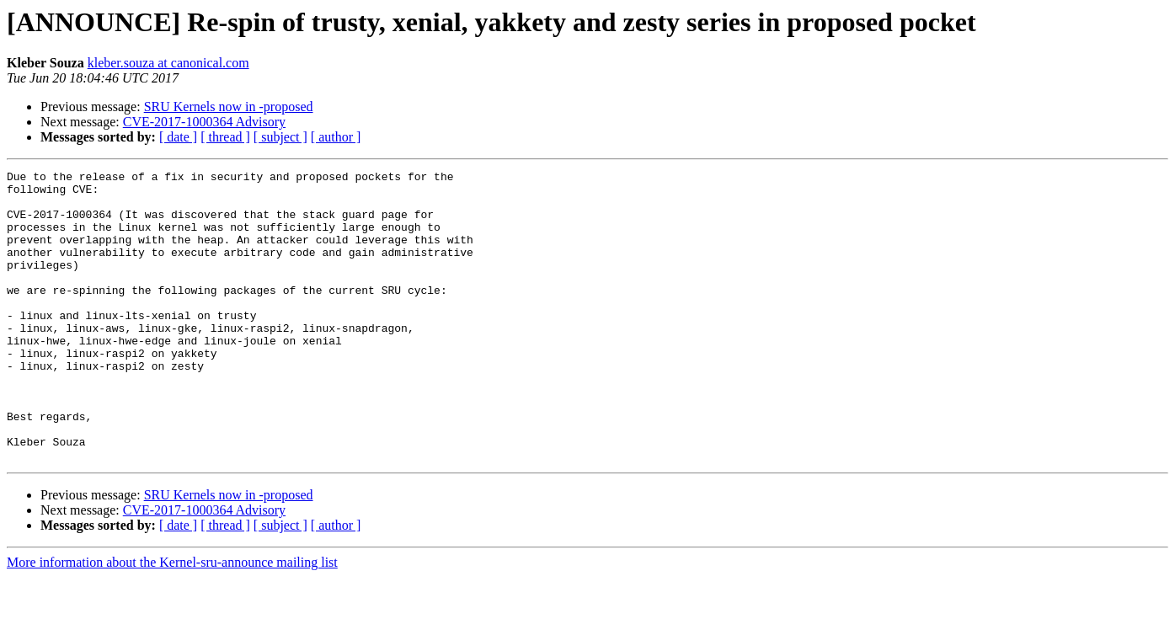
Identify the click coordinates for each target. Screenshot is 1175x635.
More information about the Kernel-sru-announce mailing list (172, 620)
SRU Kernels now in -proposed (228, 106)
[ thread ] (225, 137)
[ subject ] (280, 137)
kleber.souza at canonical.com (168, 63)
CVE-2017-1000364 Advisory (204, 122)
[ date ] (178, 137)
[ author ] (336, 137)
